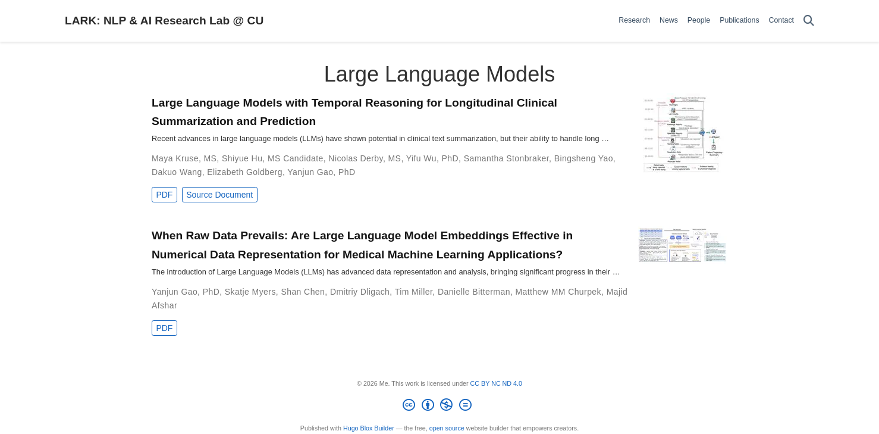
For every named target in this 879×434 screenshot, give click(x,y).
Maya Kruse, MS (184, 158)
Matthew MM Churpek (559, 291)
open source (446, 428)
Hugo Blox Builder (368, 428)
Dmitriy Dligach (360, 291)
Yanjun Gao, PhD (321, 172)
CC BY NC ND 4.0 (496, 383)
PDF (164, 194)
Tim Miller (414, 291)
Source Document (219, 194)
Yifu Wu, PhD (432, 158)
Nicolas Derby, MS (364, 158)
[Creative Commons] (440, 406)
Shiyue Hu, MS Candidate (273, 158)
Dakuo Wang (177, 172)
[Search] (808, 21)
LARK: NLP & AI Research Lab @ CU (164, 20)
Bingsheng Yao (583, 158)
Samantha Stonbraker (506, 158)
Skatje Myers (250, 291)
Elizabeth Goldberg (244, 172)
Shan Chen (303, 291)
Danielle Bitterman (474, 291)
